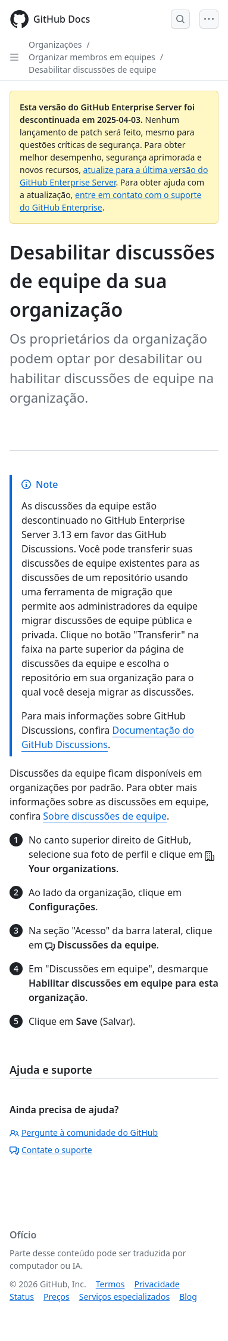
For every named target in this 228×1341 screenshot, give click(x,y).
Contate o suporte (51, 1149)
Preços (56, 1296)
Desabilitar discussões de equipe (92, 69)
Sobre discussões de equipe (105, 816)
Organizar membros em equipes (92, 57)
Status (22, 1296)
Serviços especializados (124, 1296)
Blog (188, 1296)
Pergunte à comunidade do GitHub (84, 1132)
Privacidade (157, 1284)
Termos (110, 1284)
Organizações (55, 44)
